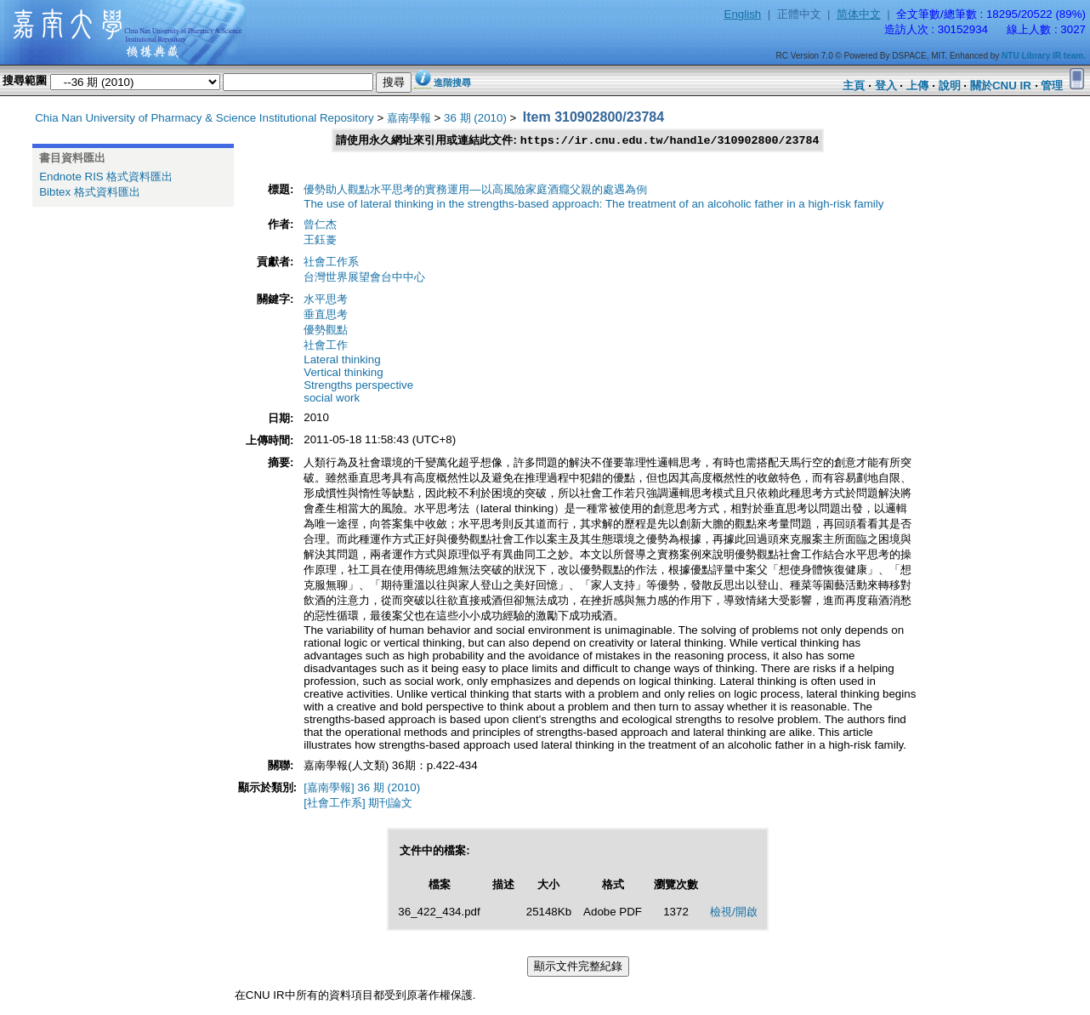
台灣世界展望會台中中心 (364, 277)
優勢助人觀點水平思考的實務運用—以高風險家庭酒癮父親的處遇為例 (475, 190)
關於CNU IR (1000, 85)
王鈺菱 (320, 240)
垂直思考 (326, 315)
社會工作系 (331, 262)
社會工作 (326, 345)
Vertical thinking (343, 373)
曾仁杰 (320, 225)
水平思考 (326, 300)
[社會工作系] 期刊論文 (358, 803)
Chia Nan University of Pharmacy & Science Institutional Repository (204, 117)
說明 (950, 85)
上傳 (917, 85)
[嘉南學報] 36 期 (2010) (362, 788)
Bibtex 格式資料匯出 (89, 191)
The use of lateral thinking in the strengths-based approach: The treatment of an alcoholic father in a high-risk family (593, 204)
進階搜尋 (452, 82)
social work (332, 398)
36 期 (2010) (475, 117)
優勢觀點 (326, 330)
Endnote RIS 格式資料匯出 (106, 176)
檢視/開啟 (734, 912)
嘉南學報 (409, 117)
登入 (886, 85)
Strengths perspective (358, 385)
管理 (1052, 85)
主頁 (854, 85)
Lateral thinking (342, 360)
